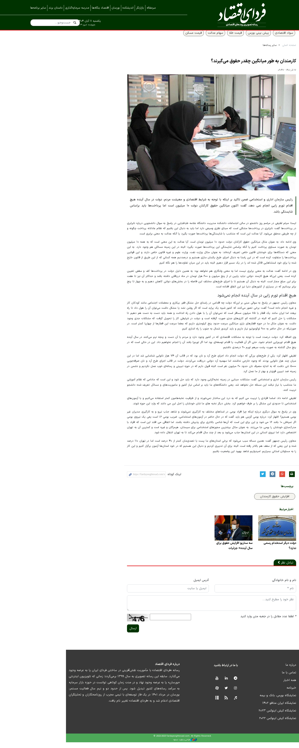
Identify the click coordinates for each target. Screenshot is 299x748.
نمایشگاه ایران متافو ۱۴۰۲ (252, 709)
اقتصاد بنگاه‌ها (100, 8)
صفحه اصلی (262, 50)
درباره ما (263, 671)
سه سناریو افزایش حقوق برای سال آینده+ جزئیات (204, 551)
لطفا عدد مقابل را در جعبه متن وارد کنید (241, 622)
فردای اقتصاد (233, 15)
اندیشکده (127, 8)
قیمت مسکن (166, 37)
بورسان (116, 8)
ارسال (97, 634)
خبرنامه (264, 693)
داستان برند (56, 8)
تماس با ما (261, 678)
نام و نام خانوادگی (257, 586)
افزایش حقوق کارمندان (247, 500)
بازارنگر (140, 8)
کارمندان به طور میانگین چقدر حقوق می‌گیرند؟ (226, 65)
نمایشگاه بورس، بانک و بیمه (250, 701)
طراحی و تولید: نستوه (152, 745)
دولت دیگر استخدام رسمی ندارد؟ (252, 551)
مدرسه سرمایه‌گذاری (77, 8)
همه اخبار (262, 686)
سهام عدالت (188, 37)
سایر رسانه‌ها (242, 50)
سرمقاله (151, 8)
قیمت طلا (208, 37)
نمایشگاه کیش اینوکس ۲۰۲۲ (250, 724)
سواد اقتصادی (257, 37)
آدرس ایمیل (169, 586)
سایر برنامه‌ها (38, 8)
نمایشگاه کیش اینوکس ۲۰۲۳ (250, 716)
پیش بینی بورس (230, 37)
